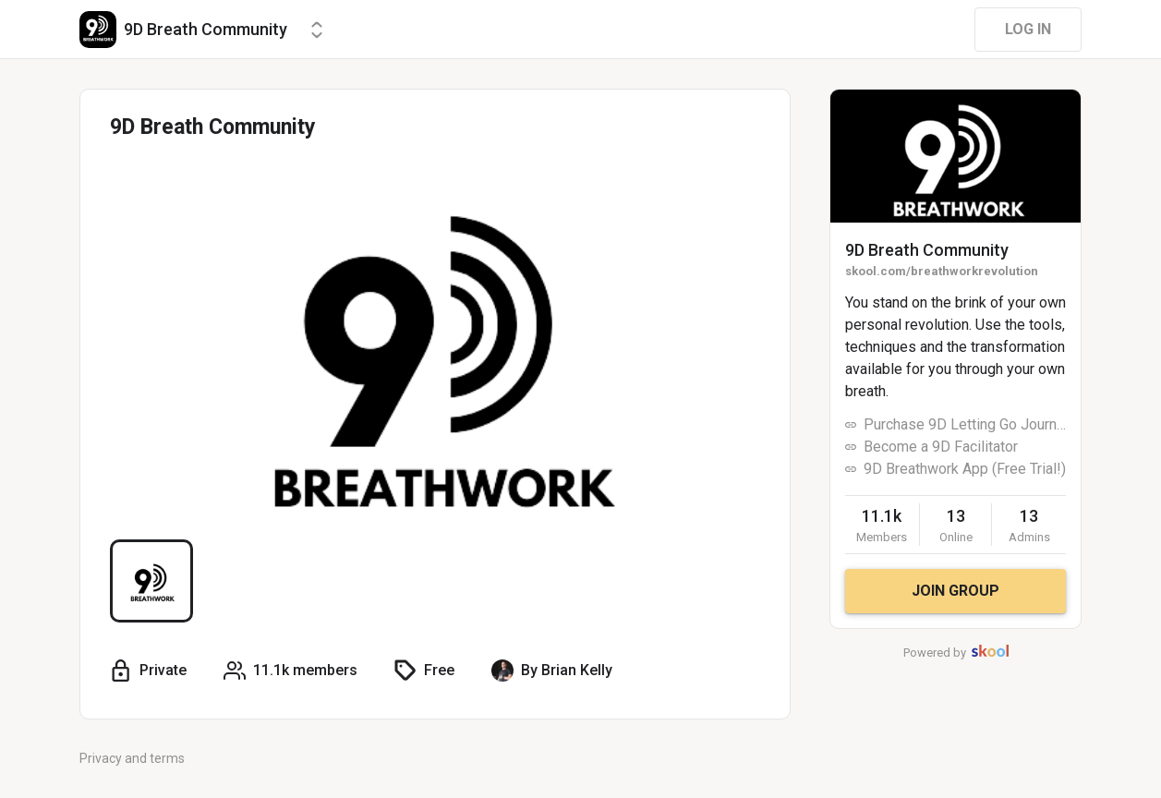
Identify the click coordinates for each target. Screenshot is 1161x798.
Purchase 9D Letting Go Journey (965, 424)
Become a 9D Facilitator (941, 446)
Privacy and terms (132, 758)
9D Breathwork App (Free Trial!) (965, 469)
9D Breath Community (927, 250)
